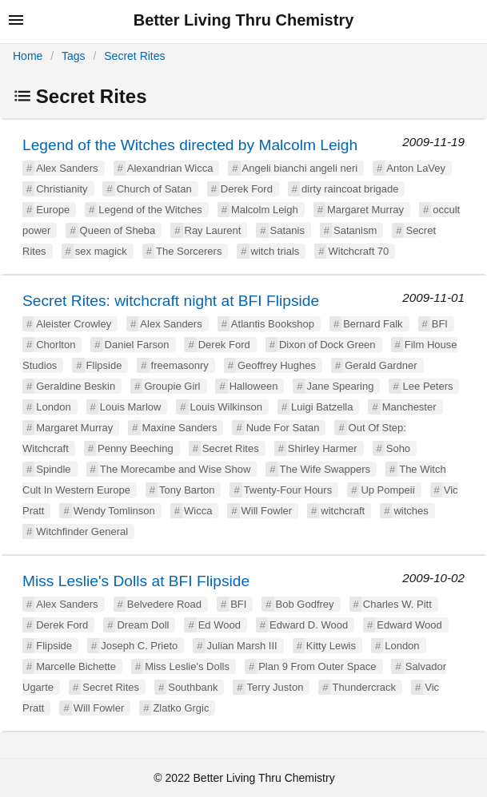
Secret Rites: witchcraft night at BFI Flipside (170, 300)
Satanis (287, 230)
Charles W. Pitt (397, 604)
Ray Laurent (213, 230)
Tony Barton (186, 490)
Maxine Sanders (180, 428)
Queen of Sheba (118, 230)
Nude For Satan (283, 428)
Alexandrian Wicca (170, 168)
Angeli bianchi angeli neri (300, 168)
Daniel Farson (137, 345)
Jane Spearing (340, 386)
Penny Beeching (136, 448)
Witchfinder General (82, 531)
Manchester (409, 407)
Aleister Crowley (73, 324)
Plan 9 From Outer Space (317, 666)
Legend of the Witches (150, 210)
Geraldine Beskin (75, 386)
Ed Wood (219, 625)
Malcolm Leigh (264, 210)
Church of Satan (154, 189)
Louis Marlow (131, 407)
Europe (53, 210)
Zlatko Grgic (181, 708)
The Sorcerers (189, 251)
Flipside (104, 365)
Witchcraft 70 (358, 251)
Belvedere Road (164, 604)
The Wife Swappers (325, 469)
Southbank (193, 687)
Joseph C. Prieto (139, 646)
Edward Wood (409, 625)
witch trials (275, 251)
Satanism (355, 230)
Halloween (254, 386)
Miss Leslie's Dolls (187, 666)
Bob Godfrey (305, 604)
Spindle (53, 469)
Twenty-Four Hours (288, 490)
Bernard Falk (372, 324)
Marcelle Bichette (76, 666)
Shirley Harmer (322, 448)
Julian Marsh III (242, 646)
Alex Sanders (67, 168)
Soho (398, 448)
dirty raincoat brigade (349, 189)
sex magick (101, 251)
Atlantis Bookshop (272, 324)
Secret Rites (134, 56)
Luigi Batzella (322, 407)
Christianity (61, 189)
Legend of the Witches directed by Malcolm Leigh (189, 145)
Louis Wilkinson (226, 407)
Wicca (198, 511)
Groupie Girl (172, 386)
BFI (440, 324)
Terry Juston (275, 687)
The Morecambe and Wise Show (175, 469)
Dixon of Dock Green (327, 345)
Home (27, 56)
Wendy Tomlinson (114, 511)
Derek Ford (247, 189)
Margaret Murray (365, 210)
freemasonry (180, 365)
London (53, 407)
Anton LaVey (415, 168)
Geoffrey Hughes (277, 365)
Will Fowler (267, 511)
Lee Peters (428, 386)
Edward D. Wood (308, 625)
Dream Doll (143, 625)
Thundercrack (364, 687)
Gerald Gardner (381, 365)
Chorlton (55, 345)
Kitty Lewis (331, 646)
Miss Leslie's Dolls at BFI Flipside (135, 581)
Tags (74, 56)
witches (410, 511)
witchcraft (343, 511)
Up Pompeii (387, 490)
